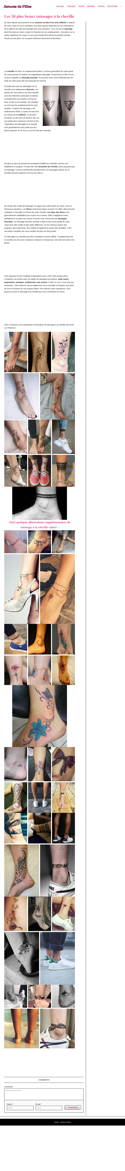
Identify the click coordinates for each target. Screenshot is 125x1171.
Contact (56, 1122)
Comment (8, 1087)
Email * (39, 1104)
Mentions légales (65, 1122)
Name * (10, 1104)
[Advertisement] (40, 55)
